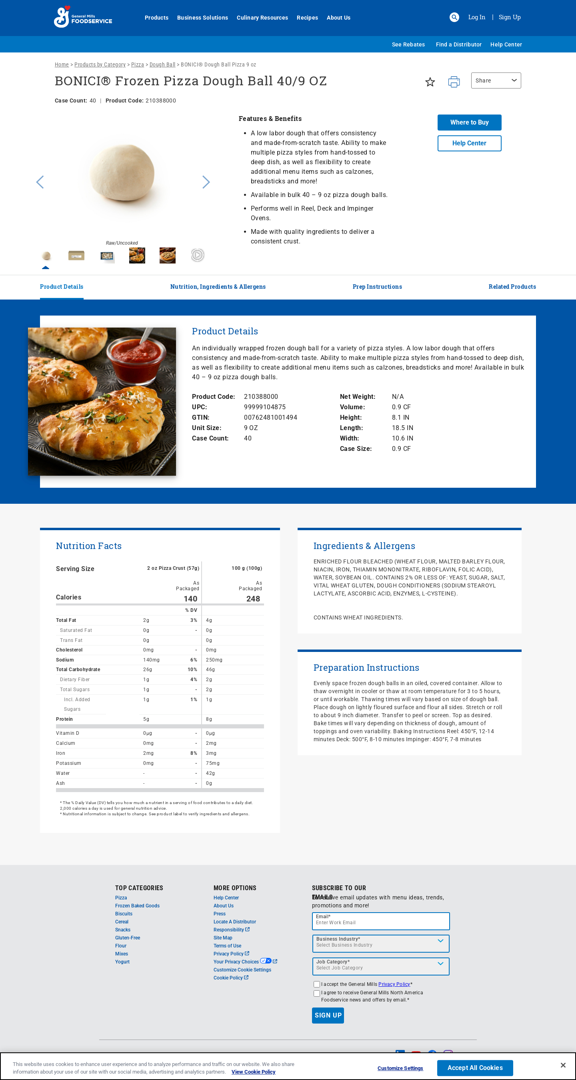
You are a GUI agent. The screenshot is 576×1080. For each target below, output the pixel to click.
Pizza (137, 64)
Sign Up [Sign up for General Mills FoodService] (510, 17)
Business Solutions (198, 17)
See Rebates (408, 44)
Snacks (122, 930)
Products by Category (100, 64)
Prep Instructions (377, 286)
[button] (454, 17)
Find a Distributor (459, 44)
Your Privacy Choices (245, 962)
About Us (334, 17)
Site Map (223, 938)
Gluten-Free (127, 938)
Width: (350, 438)
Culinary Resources (258, 17)
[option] (122, 181)
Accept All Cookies (475, 1068)
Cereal (121, 922)
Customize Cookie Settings (242, 970)
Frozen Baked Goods (137, 906)
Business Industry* (338, 939)
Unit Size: (207, 428)
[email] (381, 921)
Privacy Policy (231, 954)
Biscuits (123, 914)
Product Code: (214, 396)
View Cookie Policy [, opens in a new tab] (254, 1072)
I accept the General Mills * (366, 984)
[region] (494, 84)
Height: (351, 417)
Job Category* (333, 962)
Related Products (512, 286)
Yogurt (122, 962)
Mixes (121, 954)
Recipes (303, 17)
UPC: (199, 407)
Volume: (353, 407)
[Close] (563, 1065)
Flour (120, 946)
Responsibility (232, 930)
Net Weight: (358, 396)
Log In (477, 17)
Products (152, 17)
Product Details (62, 286)
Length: (352, 428)
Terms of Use (227, 946)
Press (220, 914)
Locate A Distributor (235, 922)
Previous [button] (38, 181)
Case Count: (210, 438)
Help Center (506, 44)
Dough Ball (163, 64)
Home (62, 64)
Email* (323, 916)
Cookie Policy (231, 978)
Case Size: (356, 449)
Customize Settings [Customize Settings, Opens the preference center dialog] (400, 1069)
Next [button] (206, 181)
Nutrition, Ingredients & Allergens (218, 286)
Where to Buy (469, 122)
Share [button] (483, 80)
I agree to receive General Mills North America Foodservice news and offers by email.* (372, 996)
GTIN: (201, 417)
